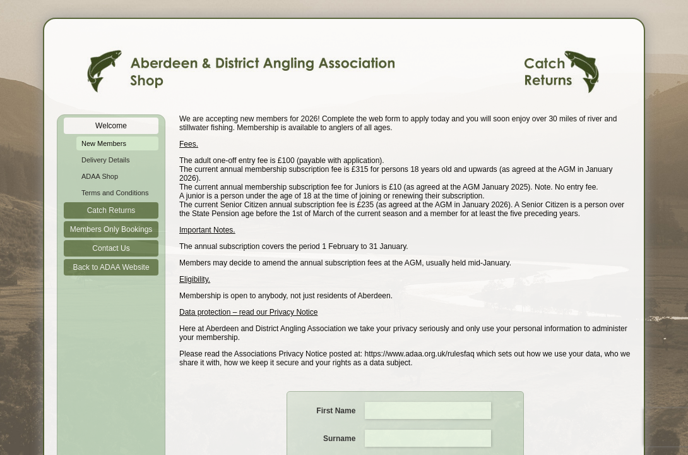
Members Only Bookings (111, 229)
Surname (339, 438)
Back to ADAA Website (111, 267)
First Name (335, 410)
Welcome (111, 125)
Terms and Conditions (114, 193)
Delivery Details (105, 160)
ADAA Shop (99, 176)
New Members (103, 143)
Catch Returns (111, 210)
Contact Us (110, 248)
